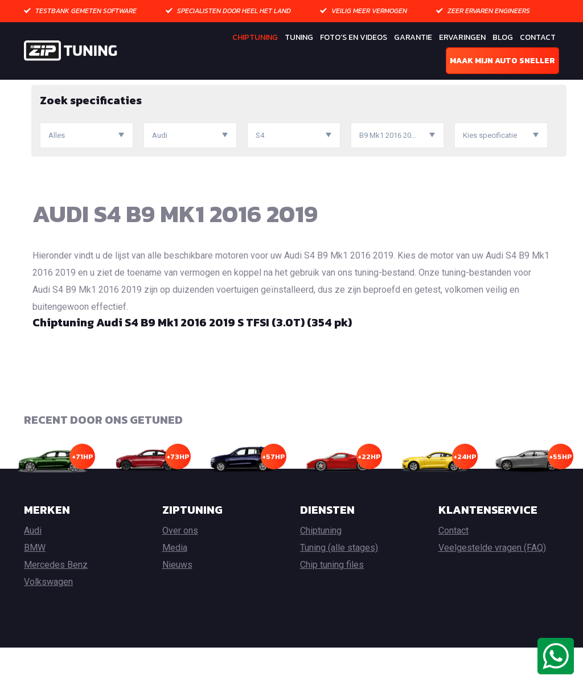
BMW (35, 588)
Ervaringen (462, 37)
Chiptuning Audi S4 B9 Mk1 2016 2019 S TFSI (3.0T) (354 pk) (192, 362)
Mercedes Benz (56, 605)
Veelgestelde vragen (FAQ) (492, 588)
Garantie (413, 37)
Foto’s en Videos (353, 37)
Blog (502, 37)
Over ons (180, 571)
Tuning (299, 37)
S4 (138, 88)
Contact (538, 37)
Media (174, 588)
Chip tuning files (332, 605)
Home (35, 88)
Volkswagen (48, 622)
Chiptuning (255, 37)
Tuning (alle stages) (339, 588)
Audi (117, 88)
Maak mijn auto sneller (502, 61)
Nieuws (177, 605)
